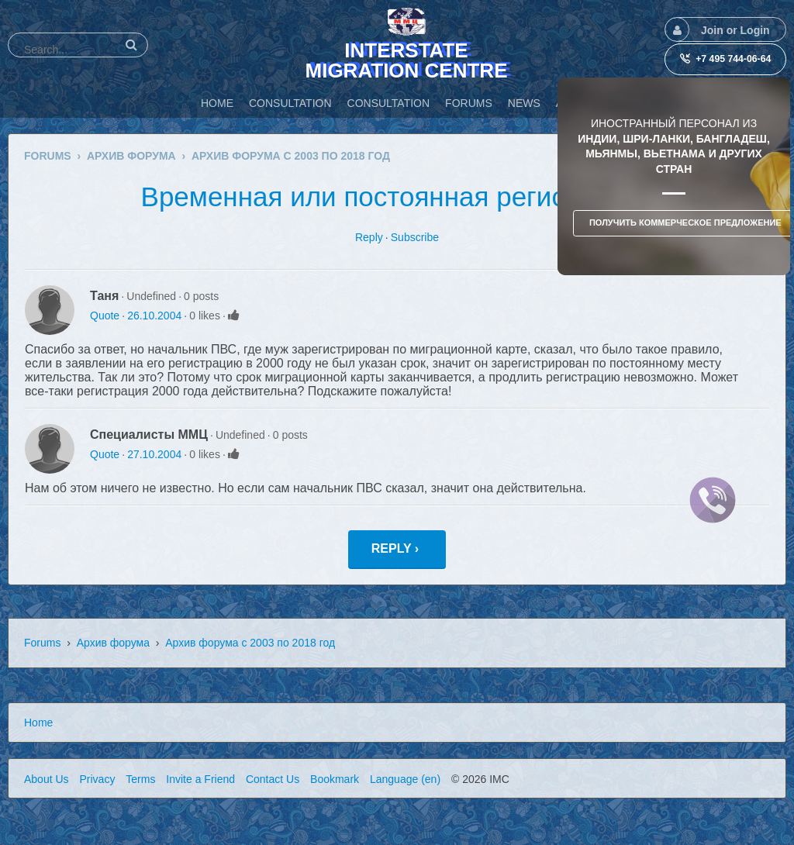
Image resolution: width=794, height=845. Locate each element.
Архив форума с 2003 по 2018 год (250, 642)
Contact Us (272, 779)
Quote (104, 315)
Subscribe (415, 237)
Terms (140, 779)
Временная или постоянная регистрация (397, 196)
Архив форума (113, 642)
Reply (369, 237)
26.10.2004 (154, 315)
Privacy (97, 779)
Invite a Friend (200, 779)
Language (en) (405, 779)
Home (38, 722)
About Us (46, 779)
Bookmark (334, 779)
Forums (42, 642)
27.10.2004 (154, 454)
